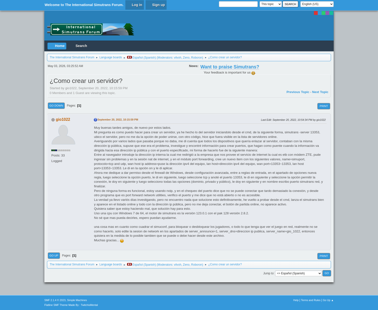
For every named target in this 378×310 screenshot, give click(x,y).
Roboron (196, 57)
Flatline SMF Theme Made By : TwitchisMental (71, 304)
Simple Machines (77, 300)
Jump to (268, 273)
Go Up (53, 255)
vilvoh (178, 57)
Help (296, 300)
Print (324, 106)
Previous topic (297, 92)
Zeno (186, 57)
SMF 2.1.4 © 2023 (55, 300)
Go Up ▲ (328, 300)
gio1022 (63, 119)
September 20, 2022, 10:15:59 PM (117, 119)
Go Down (56, 105)
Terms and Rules (311, 300)
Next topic (320, 92)
